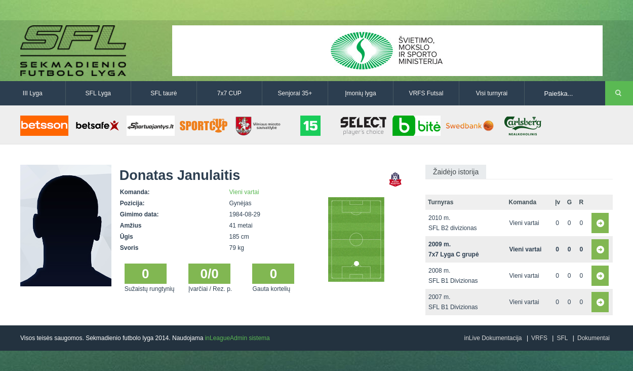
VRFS (539, 338)
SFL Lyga (98, 93)
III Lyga (33, 93)
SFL (562, 338)
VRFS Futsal (426, 93)
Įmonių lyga (360, 93)
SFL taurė (163, 93)
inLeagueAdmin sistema (237, 338)
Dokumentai (593, 338)
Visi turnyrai (491, 93)
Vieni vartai (244, 192)
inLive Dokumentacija (493, 338)
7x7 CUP (229, 93)
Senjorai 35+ (295, 93)
